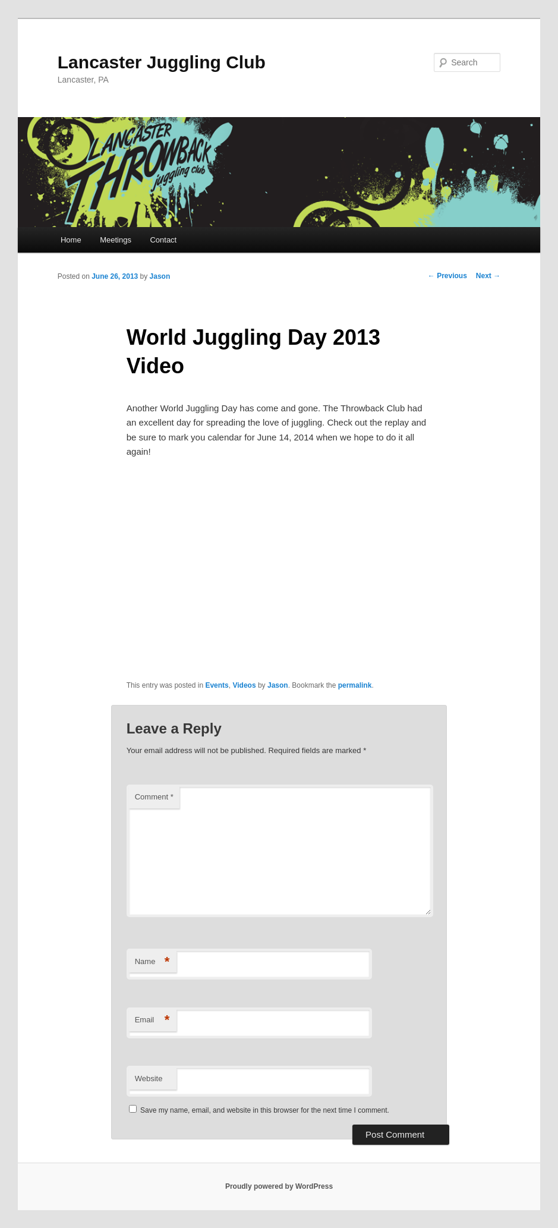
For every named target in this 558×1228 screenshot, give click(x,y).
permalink (355, 685)
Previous (447, 276)
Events (216, 685)
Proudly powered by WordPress (279, 1186)
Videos (244, 685)
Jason (160, 276)
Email (152, 1020)
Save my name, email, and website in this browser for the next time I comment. (264, 1110)
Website (149, 1078)
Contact (163, 239)
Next (488, 276)
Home (71, 239)
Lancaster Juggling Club (162, 62)
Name (152, 962)
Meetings (115, 239)
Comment (154, 796)
